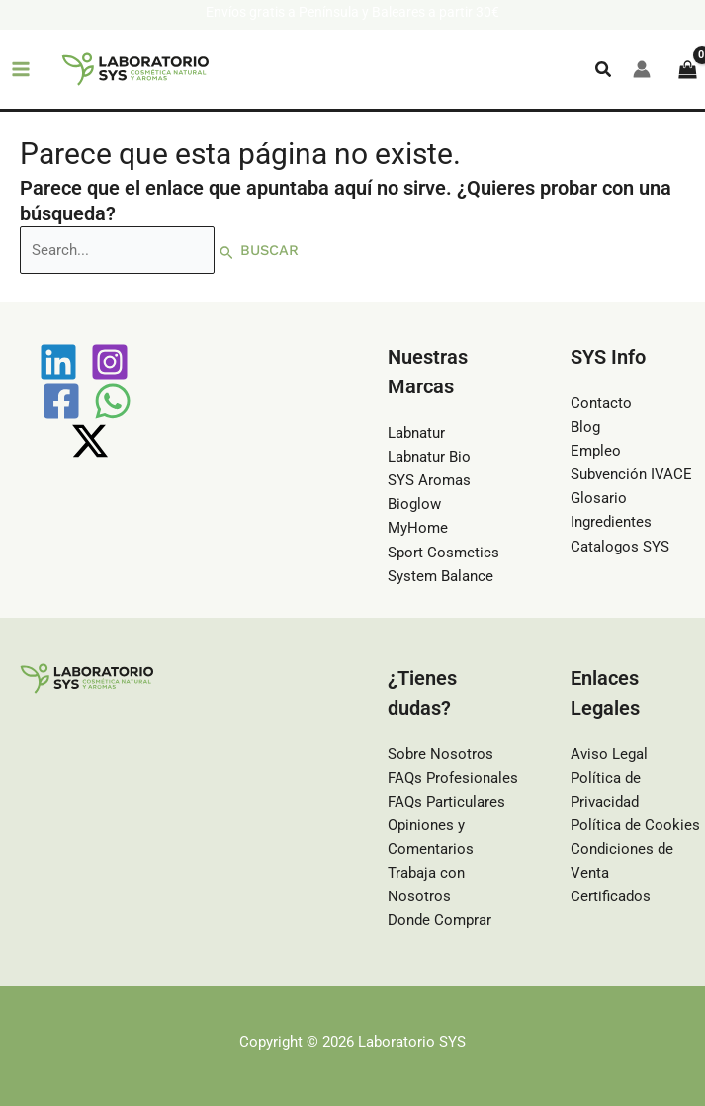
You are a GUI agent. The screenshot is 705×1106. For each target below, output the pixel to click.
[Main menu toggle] (21, 69)
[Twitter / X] (90, 441)
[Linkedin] (58, 362)
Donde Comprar (439, 920)
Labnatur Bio (429, 457)
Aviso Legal (609, 754)
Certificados (611, 896)
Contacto (601, 403)
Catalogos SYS (620, 546)
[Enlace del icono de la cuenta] (642, 69)
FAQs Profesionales (453, 778)
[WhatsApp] (112, 401)
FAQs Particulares (446, 801)
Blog (585, 427)
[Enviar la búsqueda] (227, 251)
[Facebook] (61, 401)
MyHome (418, 528)
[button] (604, 69)
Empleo (596, 451)
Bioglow (414, 504)
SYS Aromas (429, 480)
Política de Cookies (635, 825)
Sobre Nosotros (440, 754)
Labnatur (416, 433)
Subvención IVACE (631, 474)
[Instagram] (110, 362)
